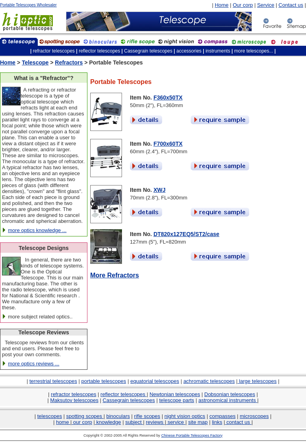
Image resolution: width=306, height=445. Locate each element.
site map (197, 422)
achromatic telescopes (208, 381)
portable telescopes (103, 381)
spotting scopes (85, 416)
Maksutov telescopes (74, 400)
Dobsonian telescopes (229, 394)
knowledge (108, 422)
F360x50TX (167, 97)
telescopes (49, 416)
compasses (222, 416)
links (217, 422)
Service (265, 5)
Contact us (291, 5)
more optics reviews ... (33, 364)
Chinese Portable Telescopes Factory (192, 435)
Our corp (243, 5)
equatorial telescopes (154, 381)
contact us (238, 422)
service (175, 422)
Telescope (35, 62)
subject (134, 422)
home (63, 422)
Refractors (69, 62)
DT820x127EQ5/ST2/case (186, 234)
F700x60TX (167, 144)
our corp (82, 422)
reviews (155, 422)
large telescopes (258, 381)
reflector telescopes (124, 394)
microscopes (254, 416)
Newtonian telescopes (174, 394)
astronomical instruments (227, 400)
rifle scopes (147, 416)
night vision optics (185, 416)
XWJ (159, 190)
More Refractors (114, 275)
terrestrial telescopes (53, 381)
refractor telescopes (73, 394)
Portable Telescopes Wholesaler (28, 5)
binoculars (118, 416)
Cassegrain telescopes (129, 400)
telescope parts (176, 400)
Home (222, 5)
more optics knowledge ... (37, 230)
